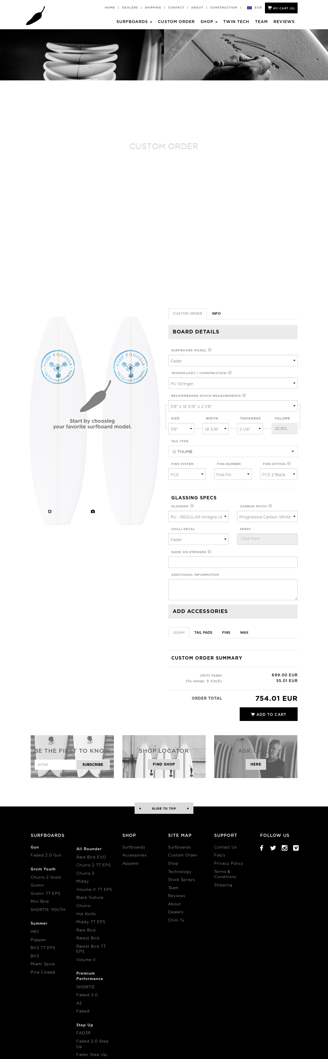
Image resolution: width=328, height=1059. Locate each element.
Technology (180, 872)
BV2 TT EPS (43, 948)
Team (261, 22)
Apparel (130, 864)
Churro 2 (85, 873)
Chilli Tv (176, 920)
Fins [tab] (226, 632)
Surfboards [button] (134, 22)
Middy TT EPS (90, 922)
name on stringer (188, 552)
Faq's (219, 855)
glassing (180, 506)
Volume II (86, 960)
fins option (274, 464)
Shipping (153, 7)
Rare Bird (86, 930)
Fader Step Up (91, 1055)
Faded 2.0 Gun (46, 855)
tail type (180, 441)
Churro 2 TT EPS (93, 865)
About (197, 7)
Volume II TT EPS (94, 890)
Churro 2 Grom (46, 877)
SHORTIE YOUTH (48, 910)
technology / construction (199, 373)
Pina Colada (43, 972)
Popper (38, 940)
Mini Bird (40, 902)
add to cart (268, 714)
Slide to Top (164, 808)
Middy (82, 881)
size (175, 418)
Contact (176, 7)
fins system (182, 464)
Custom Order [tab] (187, 313)
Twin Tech (236, 22)
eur (258, 7)
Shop (173, 864)
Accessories (134, 855)
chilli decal (183, 529)
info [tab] (216, 313)
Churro (83, 906)
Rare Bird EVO (91, 857)
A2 (79, 1003)
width (212, 418)
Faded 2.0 (87, 995)
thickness (250, 418)
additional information (195, 575)
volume (282, 418)
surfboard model (188, 350)
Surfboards (133, 847)
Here (255, 764)
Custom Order (176, 22)
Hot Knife (86, 914)
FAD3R (83, 1033)
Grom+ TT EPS (45, 894)
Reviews (284, 22)
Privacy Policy (228, 864)
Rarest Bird (87, 938)
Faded (83, 1011)
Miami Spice (43, 964)
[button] (210, 350)
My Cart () (281, 8)
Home (110, 7)
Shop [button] (209, 22)
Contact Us (225, 847)
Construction (223, 7)
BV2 (35, 956)
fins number (229, 464)
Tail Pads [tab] (203, 632)
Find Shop (164, 764)
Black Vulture (90, 898)
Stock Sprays (181, 880)
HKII (35, 932)
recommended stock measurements (206, 396)
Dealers (130, 7)
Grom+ (37, 885)
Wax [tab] (244, 632)
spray (245, 529)
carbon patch (253, 506)
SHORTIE (85, 987)
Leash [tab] (179, 632)
